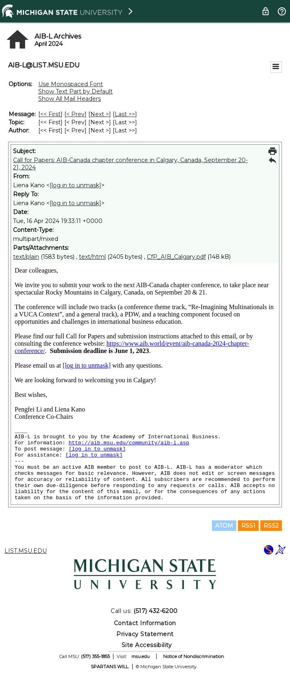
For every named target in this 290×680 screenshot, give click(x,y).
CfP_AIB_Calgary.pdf (176, 256)
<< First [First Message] (50, 114)
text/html (92, 256)
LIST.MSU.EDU (25, 550)
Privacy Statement (145, 634)
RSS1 (248, 525)
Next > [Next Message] (99, 114)
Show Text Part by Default (75, 91)
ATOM (224, 525)
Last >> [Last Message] (125, 114)
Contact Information (145, 623)
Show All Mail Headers (69, 98)
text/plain (26, 256)
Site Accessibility (147, 645)
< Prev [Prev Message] (75, 114)
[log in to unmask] (75, 185)
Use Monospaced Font (70, 84)
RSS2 (271, 525)
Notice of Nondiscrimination (193, 656)
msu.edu (140, 656)
